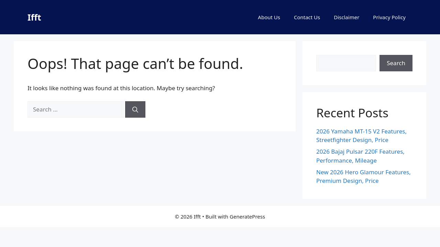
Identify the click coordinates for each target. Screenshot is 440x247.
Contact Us (307, 17)
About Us (269, 17)
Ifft (34, 17)
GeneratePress (247, 216)
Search (396, 63)
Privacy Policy (389, 17)
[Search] (135, 109)
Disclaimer (346, 17)
